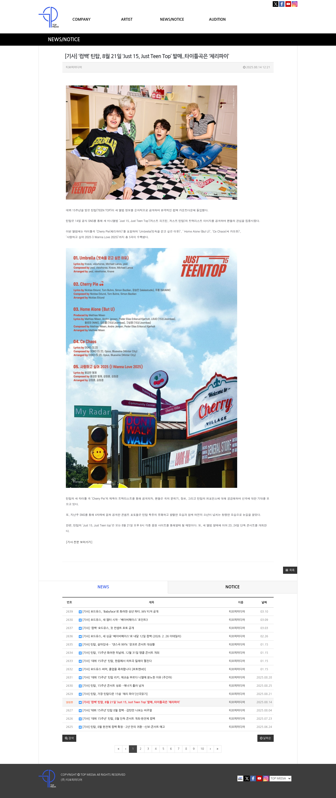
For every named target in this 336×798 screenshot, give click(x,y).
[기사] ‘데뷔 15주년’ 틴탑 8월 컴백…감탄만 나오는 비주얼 (115, 710)
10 (202, 748)
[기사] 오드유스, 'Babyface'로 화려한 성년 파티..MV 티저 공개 (118, 611)
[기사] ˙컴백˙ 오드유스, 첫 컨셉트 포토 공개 (106, 628)
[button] (290, 570)
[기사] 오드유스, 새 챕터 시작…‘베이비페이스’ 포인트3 (113, 620)
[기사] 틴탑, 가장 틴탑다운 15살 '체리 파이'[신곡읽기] (113, 694)
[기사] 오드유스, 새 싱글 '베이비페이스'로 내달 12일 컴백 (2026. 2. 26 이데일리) (130, 636)
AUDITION (217, 19)
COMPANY (81, 19)
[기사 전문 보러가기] (79, 542)
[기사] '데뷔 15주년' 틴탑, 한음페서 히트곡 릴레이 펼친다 (115, 661)
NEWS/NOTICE (172, 19)
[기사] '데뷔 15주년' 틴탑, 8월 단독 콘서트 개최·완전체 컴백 (117, 718)
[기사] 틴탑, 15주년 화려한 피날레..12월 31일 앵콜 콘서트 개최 (119, 652)
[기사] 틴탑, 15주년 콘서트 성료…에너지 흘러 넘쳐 (111, 685)
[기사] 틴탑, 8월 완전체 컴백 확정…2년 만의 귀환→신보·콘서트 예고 (122, 727)
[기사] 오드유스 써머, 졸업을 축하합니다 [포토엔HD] (112, 669)
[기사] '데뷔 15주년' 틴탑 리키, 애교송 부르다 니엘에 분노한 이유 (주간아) (125, 677)
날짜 (264, 602)
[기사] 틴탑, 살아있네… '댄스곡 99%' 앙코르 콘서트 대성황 (117, 644)
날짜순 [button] (265, 738)
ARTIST (126, 19)
